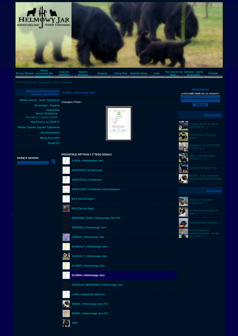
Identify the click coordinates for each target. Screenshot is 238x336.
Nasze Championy (63, 82)
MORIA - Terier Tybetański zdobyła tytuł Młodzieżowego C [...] (205, 178)
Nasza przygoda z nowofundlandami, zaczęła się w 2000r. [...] (204, 233)
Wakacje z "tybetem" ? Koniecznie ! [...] (202, 201)
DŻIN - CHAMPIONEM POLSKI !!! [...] (202, 157)
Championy (45, 82)
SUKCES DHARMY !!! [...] (204, 168)
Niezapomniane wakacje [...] (205, 222)
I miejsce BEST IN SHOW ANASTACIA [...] (204, 126)
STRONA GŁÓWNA (25, 82)
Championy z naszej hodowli (41, 117)
